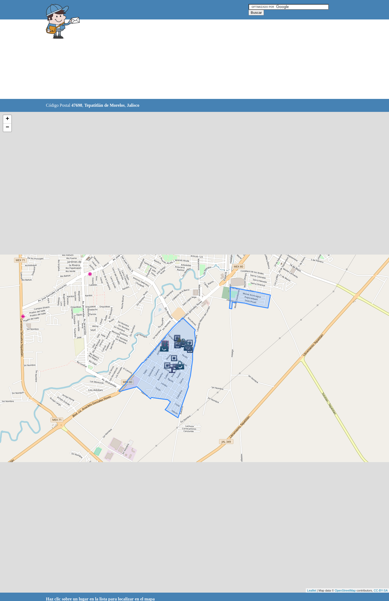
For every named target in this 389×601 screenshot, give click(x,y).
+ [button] (7, 119)
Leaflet (311, 590)
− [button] (7, 127)
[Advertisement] (180, 59)
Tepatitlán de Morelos (104, 105)
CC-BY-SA (381, 590)
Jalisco (133, 105)
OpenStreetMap (345, 590)
